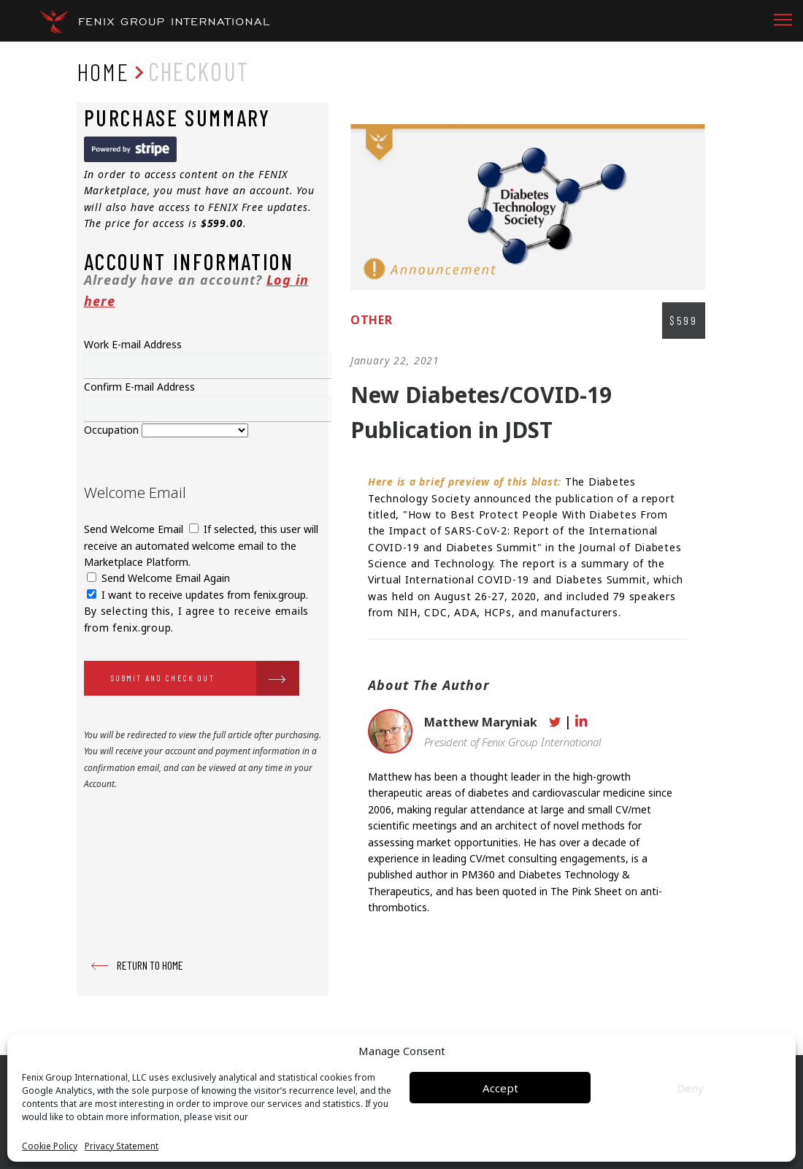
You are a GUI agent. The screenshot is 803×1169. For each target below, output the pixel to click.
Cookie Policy (49, 1146)
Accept (500, 1088)
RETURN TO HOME (150, 965)
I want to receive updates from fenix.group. (197, 595)
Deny (690, 1088)
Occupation (113, 430)
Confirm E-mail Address (139, 387)
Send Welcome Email (135, 529)
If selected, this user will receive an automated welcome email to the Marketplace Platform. (201, 545)
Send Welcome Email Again (158, 578)
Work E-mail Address (133, 344)
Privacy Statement (121, 1146)
